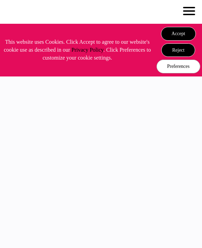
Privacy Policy (87, 50)
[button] (178, 34)
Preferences (178, 66)
